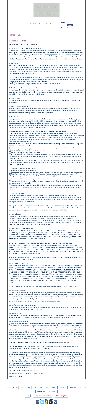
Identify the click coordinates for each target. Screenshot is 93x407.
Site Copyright (52, 391)
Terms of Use (83, 387)
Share (40, 24)
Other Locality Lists (61, 396)
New (18, 24)
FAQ (16, 376)
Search (24, 24)
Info (46, 24)
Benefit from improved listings (43, 396)
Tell (41, 387)
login (24, 373)
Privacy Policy (41, 391)
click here (66, 342)
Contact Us (63, 387)
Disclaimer (73, 387)
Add (29, 24)
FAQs (27, 396)
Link (35, 387)
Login (34, 24)
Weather (52, 24)
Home (12, 24)
